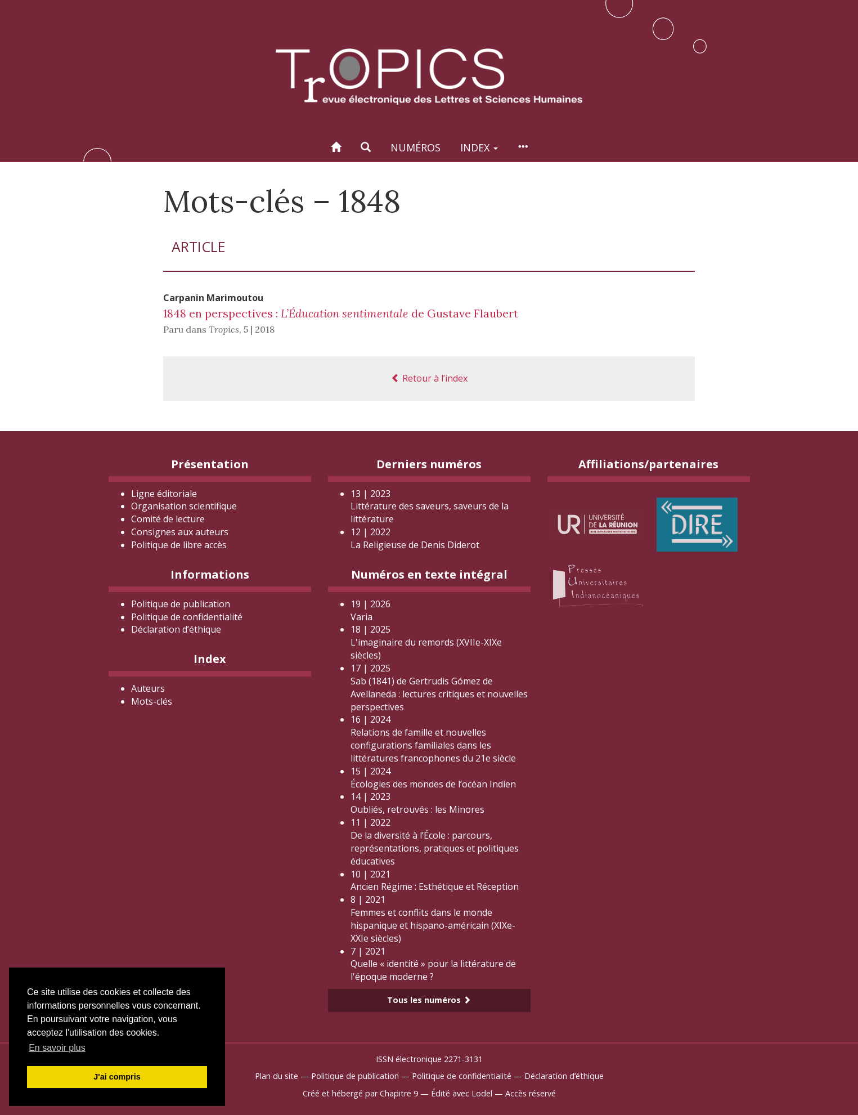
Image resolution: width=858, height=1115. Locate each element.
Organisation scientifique (184, 506)
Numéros (415, 147)
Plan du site (276, 1076)
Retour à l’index (429, 378)
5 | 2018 (259, 329)
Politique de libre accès (179, 545)
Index (479, 147)
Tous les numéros (429, 1000)
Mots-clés (151, 701)
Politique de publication (180, 604)
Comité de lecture (168, 519)
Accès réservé (530, 1093)
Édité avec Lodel (461, 1093)
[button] (365, 147)
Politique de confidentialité (186, 617)
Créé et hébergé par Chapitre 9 (360, 1093)
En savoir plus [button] (57, 1048)
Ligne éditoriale (164, 493)
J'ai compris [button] (116, 1076)
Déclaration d (176, 629)
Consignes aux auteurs (179, 532)
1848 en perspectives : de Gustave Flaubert (340, 313)
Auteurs (148, 688)
